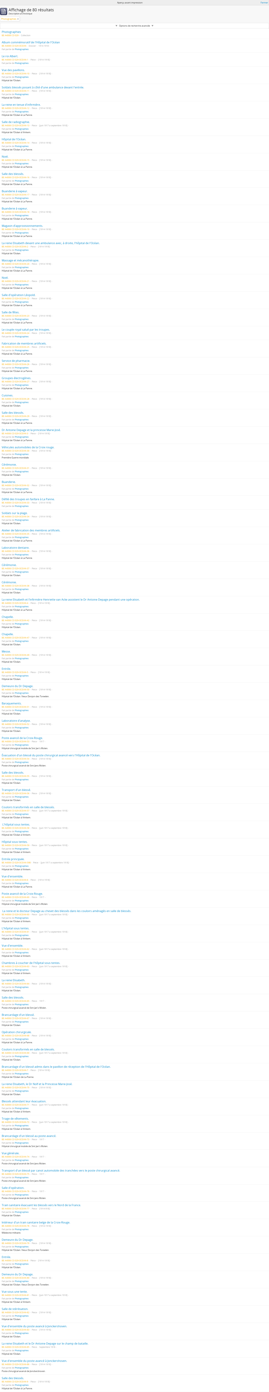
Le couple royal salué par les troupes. (26, 329)
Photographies (11, 32)
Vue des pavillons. (13, 70)
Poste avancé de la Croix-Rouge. (22, 738)
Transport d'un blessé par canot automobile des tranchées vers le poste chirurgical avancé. (61, 1170)
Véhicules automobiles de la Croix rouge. (28, 447)
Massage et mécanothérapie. (20, 260)
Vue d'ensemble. (12, 876)
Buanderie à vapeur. (15, 191)
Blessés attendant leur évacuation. (24, 1101)
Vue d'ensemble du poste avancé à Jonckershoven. (34, 1326)
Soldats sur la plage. (15, 513)
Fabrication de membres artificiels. (24, 343)
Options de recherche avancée (134, 25)
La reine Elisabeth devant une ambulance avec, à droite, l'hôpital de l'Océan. (51, 243)
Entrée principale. (13, 859)
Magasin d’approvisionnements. (22, 226)
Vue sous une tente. (14, 1292)
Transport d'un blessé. (16, 790)
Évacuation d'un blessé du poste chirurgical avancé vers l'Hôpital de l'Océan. (51, 755)
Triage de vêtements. (15, 1118)
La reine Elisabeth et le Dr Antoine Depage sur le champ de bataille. (45, 1343)
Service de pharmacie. (16, 361)
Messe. (6, 651)
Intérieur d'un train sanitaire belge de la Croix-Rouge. (36, 1222)
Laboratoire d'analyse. (16, 721)
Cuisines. (7, 395)
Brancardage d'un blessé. (18, 1015)
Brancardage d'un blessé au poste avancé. (29, 1136)
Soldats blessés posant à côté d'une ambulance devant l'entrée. (43, 87)
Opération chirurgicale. (17, 1032)
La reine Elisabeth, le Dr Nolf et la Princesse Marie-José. (37, 1084)
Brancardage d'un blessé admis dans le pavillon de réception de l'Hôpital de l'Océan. (56, 1067)
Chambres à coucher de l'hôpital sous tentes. (31, 963)
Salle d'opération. (13, 1188)
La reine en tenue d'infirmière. (21, 105)
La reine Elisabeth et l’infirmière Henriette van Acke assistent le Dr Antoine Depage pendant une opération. (71, 599)
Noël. (5, 156)
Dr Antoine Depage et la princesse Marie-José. (31, 430)
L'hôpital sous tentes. (16, 824)
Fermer (264, 2)
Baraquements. (12, 703)
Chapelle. (8, 617)
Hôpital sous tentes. (15, 842)
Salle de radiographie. (16, 122)
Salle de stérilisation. (15, 1309)
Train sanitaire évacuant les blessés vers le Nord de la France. (41, 1205)
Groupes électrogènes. (16, 378)
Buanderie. (9, 482)
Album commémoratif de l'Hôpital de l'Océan (31, 42)
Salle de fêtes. (10, 312)
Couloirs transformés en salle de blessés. (28, 807)
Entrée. (6, 669)
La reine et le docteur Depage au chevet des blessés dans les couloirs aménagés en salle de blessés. (66, 911)
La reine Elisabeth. (13, 980)
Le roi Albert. (10, 56)
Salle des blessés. (13, 174)
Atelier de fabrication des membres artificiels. (31, 530)
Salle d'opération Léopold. (19, 295)
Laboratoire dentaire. (15, 548)
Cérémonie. (9, 464)
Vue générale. (10, 1153)
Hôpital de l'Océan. (14, 139)
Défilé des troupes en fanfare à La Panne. (28, 499)
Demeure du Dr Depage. (17, 686)
